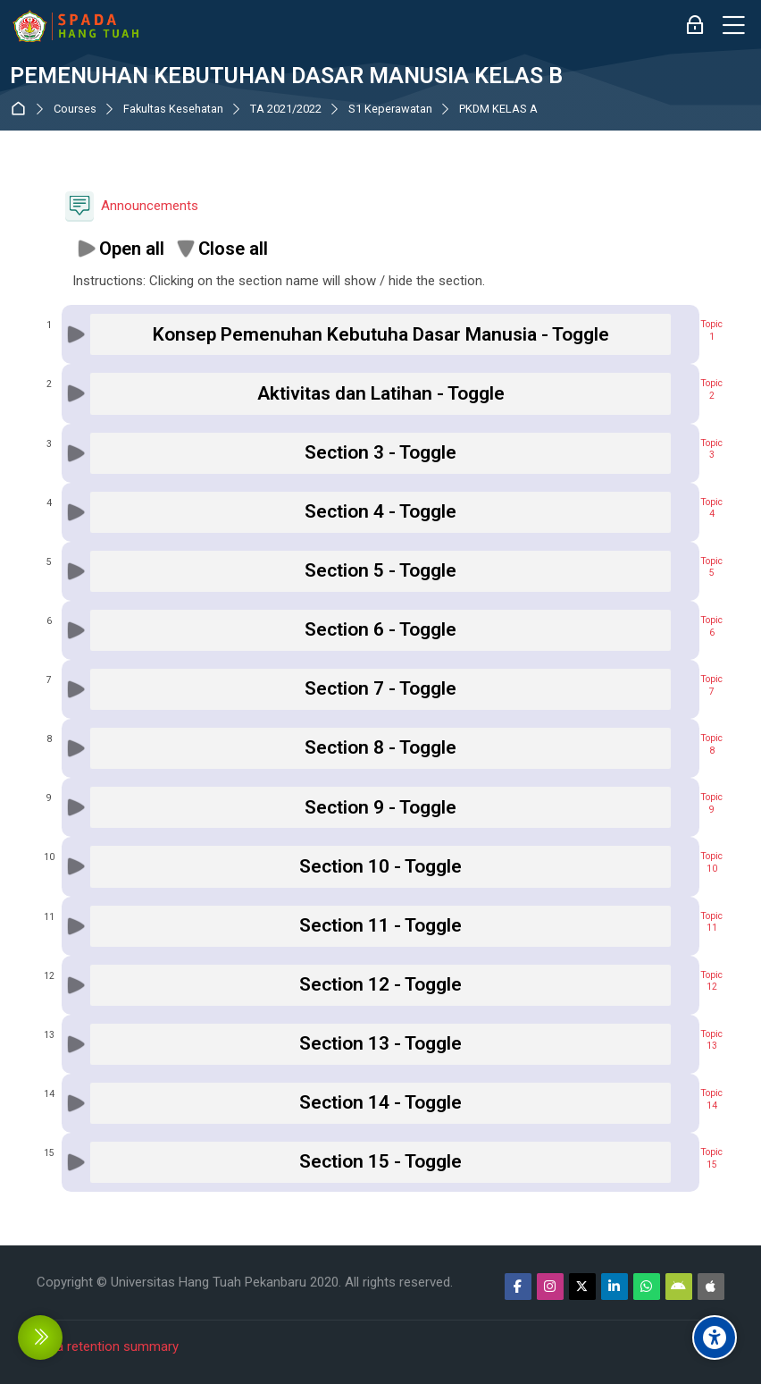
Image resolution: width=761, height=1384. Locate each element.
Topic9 (711, 803)
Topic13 (711, 1040)
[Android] (678, 1286)
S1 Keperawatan (390, 109)
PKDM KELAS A (498, 109)
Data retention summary (108, 1346)
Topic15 (711, 1158)
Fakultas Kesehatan (173, 109)
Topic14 (711, 1099)
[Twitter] (582, 1286)
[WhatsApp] (646, 1286)
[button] (120, 249)
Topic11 (711, 922)
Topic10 (711, 862)
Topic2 (711, 389)
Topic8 (711, 744)
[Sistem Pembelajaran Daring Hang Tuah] (75, 26)
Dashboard (22, 108)
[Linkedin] (614, 1286)
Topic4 (711, 508)
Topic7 (711, 685)
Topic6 (711, 626)
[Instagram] (550, 1286)
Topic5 (711, 567)
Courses (75, 109)
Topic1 (711, 330)
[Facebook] (518, 1286)
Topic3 (711, 449)
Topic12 (711, 981)
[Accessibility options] (714, 1337)
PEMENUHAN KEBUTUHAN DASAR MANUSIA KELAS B (286, 76)
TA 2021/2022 (286, 109)
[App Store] (711, 1286)
